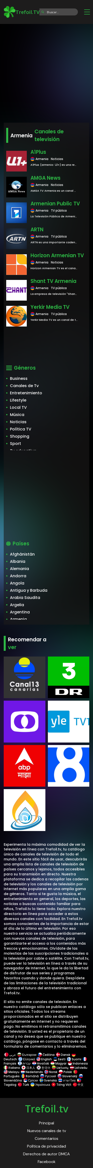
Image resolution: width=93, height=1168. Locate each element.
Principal (46, 1123)
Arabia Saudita (25, 597)
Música (17, 414)
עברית (24, 1063)
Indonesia (78, 1063)
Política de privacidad (46, 1146)
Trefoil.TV (21, 12)
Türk (23, 1085)
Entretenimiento (26, 393)
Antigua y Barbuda (28, 590)
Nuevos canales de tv (46, 1130)
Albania (17, 561)
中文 (78, 1085)
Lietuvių (60, 1068)
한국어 (43, 1068)
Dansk (63, 1055)
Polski (65, 1072)
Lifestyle (18, 400)
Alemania (19, 569)
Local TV (18, 407)
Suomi (74, 1059)
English (44, 1059)
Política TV (20, 429)
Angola (17, 583)
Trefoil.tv (46, 1108)
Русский (48, 1076)
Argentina (20, 612)
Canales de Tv (24, 386)
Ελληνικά (27, 1059)
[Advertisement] (46, 71)
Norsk (51, 1072)
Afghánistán (22, 554)
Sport (15, 443)
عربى (10, 1055)
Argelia (17, 605)
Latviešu (78, 1068)
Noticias (18, 422)
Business (19, 378)
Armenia (18, 619)
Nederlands (32, 1072)
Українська (40, 1085)
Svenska (48, 1080)
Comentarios (46, 1138)
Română (29, 1076)
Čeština (46, 1055)
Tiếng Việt (61, 1085)
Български (27, 1055)
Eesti (59, 1059)
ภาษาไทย (67, 1080)
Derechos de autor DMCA (46, 1154)
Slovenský (67, 1076)
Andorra (18, 576)
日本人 (28, 1068)
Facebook (47, 1161)
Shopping (19, 436)
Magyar (58, 1063)
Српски (31, 1080)
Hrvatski (40, 1063)
